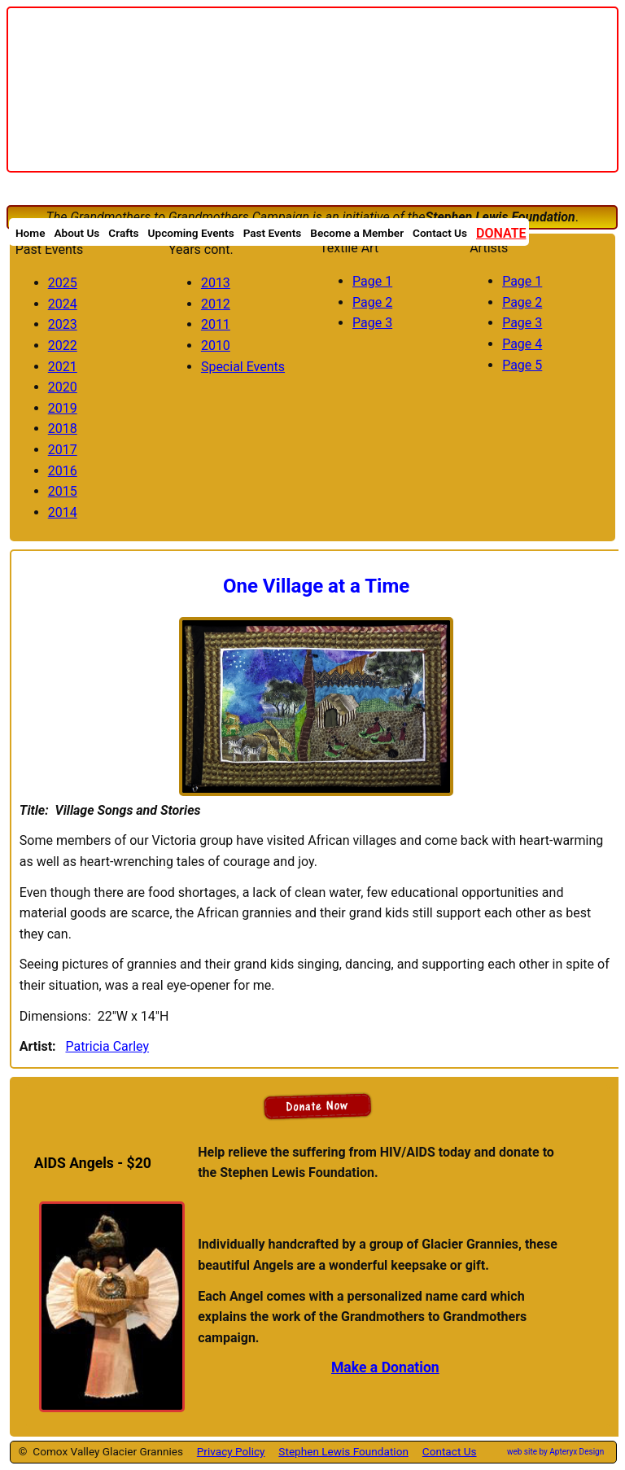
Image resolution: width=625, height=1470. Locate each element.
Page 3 (372, 322)
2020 (62, 387)
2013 (215, 283)
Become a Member (357, 232)
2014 (62, 512)
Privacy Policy (231, 1451)
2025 (62, 283)
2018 (62, 428)
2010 (215, 345)
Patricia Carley (107, 1046)
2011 (215, 324)
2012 (215, 304)
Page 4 (522, 344)
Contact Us (449, 1451)
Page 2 (372, 302)
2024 (62, 304)
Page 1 (372, 281)
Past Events (272, 232)
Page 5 (522, 365)
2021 (62, 366)
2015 (62, 491)
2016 (62, 471)
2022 (62, 345)
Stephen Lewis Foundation (343, 1451)
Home (30, 232)
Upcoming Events (191, 232)
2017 (62, 449)
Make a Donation (385, 1367)
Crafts (123, 232)
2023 (62, 324)
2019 (62, 408)
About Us (76, 232)
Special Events (243, 366)
